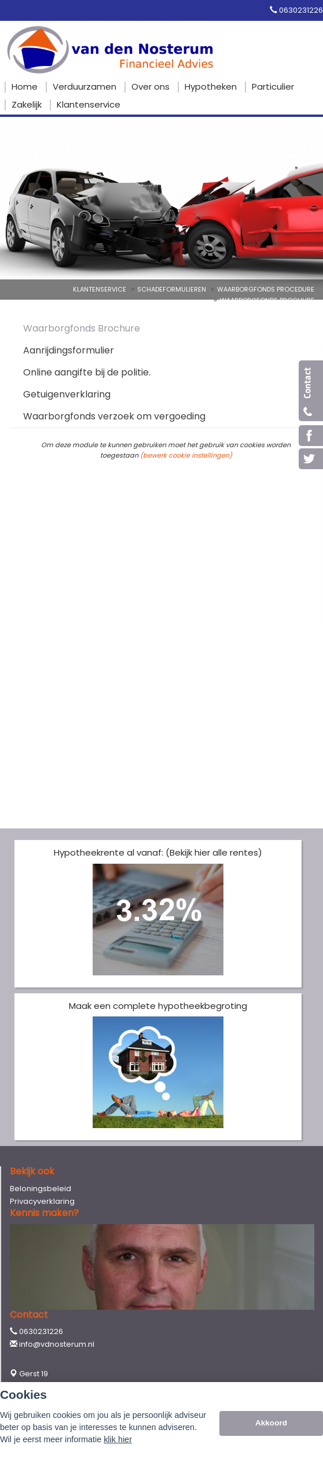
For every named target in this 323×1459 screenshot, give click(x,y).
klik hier (118, 1439)
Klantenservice (99, 289)
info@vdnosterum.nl (56, 1344)
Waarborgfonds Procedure (265, 289)
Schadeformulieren (171, 289)
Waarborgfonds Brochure (267, 300)
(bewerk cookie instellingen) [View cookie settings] (186, 455)
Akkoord (271, 1423)
